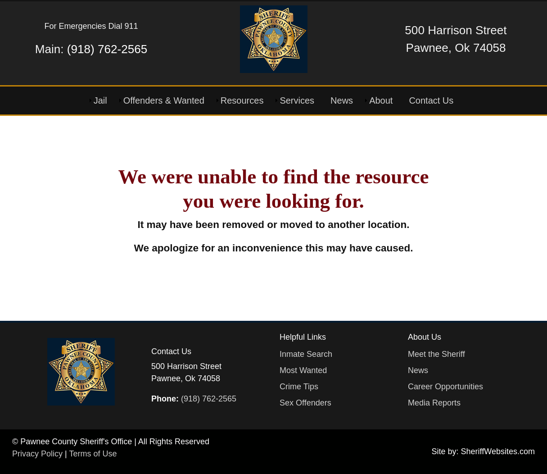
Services (297, 100)
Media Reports (434, 402)
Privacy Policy (37, 453)
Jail (100, 100)
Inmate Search (306, 354)
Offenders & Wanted (163, 100)
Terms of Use (93, 453)
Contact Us (431, 100)
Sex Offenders (305, 402)
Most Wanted (303, 370)
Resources (242, 100)
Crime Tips (299, 386)
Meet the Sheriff (436, 354)
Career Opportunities (445, 386)
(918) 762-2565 (107, 49)
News (341, 100)
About (381, 100)
